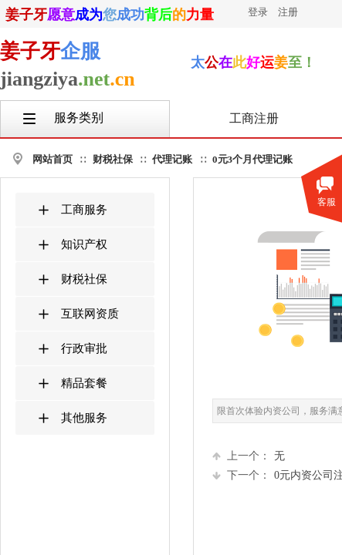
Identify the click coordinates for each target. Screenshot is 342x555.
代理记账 (172, 159)
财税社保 (113, 159)
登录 (258, 12)
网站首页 (52, 159)
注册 (288, 12)
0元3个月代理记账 (252, 159)
